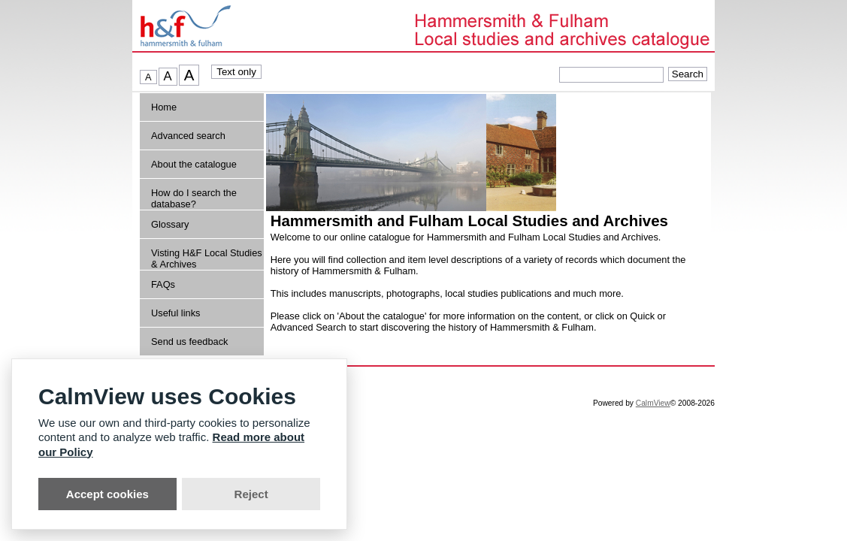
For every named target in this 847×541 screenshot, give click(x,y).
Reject (251, 494)
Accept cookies (107, 494)
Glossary (170, 224)
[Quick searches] (611, 75)
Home (164, 107)
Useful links (175, 313)
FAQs (163, 284)
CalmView (653, 403)
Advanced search (188, 135)
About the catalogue (194, 164)
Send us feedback (189, 341)
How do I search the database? (194, 198)
